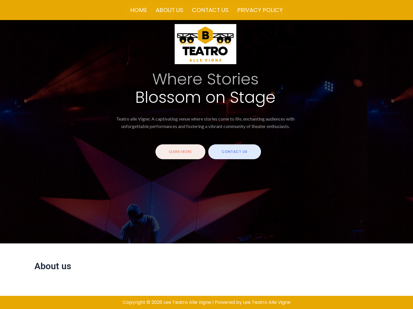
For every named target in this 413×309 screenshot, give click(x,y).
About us (169, 10)
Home (138, 10)
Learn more (180, 151)
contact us (235, 151)
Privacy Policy (260, 10)
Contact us (210, 10)
